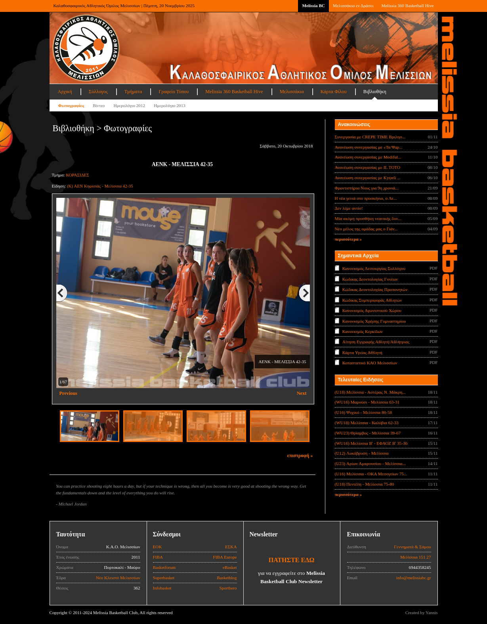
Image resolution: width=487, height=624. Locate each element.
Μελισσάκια (292, 91)
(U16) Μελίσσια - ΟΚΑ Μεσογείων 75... (371, 473)
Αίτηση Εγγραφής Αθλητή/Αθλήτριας (375, 341)
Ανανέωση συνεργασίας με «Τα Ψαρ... (369, 147)
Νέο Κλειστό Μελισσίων (118, 577)
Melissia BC (313, 5)
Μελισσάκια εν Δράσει (353, 5)
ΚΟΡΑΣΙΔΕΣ (77, 174)
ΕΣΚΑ (231, 546)
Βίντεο (99, 105)
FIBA (158, 557)
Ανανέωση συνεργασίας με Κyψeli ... (368, 177)
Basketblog (227, 577)
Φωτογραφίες (71, 105)
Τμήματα (133, 91)
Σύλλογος (98, 91)
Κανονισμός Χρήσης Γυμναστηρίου (374, 320)
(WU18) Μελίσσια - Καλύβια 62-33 (367, 422)
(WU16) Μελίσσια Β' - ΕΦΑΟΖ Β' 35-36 (371, 443)
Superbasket (164, 577)
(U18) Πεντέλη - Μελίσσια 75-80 (364, 484)
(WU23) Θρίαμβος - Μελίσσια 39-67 (368, 433)
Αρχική (65, 91)
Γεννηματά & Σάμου (412, 546)
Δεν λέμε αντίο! (349, 208)
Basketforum (164, 567)
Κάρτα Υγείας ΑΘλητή (362, 352)
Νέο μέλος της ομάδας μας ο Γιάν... (366, 228)
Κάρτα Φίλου (334, 91)
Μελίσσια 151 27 (415, 557)
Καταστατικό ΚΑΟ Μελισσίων (369, 362)
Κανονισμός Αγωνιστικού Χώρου (371, 310)
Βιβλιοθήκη (374, 91)
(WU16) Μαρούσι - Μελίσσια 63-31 (367, 402)
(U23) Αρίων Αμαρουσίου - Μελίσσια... (370, 463)
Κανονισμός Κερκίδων (362, 331)
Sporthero (228, 588)
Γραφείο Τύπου (174, 91)
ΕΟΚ (157, 546)
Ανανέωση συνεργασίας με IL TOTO (367, 167)
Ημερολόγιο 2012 (129, 105)
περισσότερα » (348, 239)
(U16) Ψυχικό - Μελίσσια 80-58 (363, 412)
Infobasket (162, 588)
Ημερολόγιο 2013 (169, 105)
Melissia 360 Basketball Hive (407, 5)
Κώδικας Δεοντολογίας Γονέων (370, 278)
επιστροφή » (300, 455)
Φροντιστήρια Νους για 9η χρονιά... (367, 188)
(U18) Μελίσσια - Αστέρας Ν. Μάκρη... (370, 392)
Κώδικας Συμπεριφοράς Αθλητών (372, 299)
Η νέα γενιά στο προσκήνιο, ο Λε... (366, 198)
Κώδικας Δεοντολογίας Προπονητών (374, 289)
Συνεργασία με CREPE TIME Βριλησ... (370, 136)
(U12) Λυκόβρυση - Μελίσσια (362, 453)
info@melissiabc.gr (413, 577)
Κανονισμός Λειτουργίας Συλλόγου (373, 268)
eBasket (230, 567)
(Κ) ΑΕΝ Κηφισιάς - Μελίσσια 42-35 (100, 186)
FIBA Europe (225, 557)
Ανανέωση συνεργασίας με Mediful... (368, 157)
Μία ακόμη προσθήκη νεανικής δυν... (368, 218)
